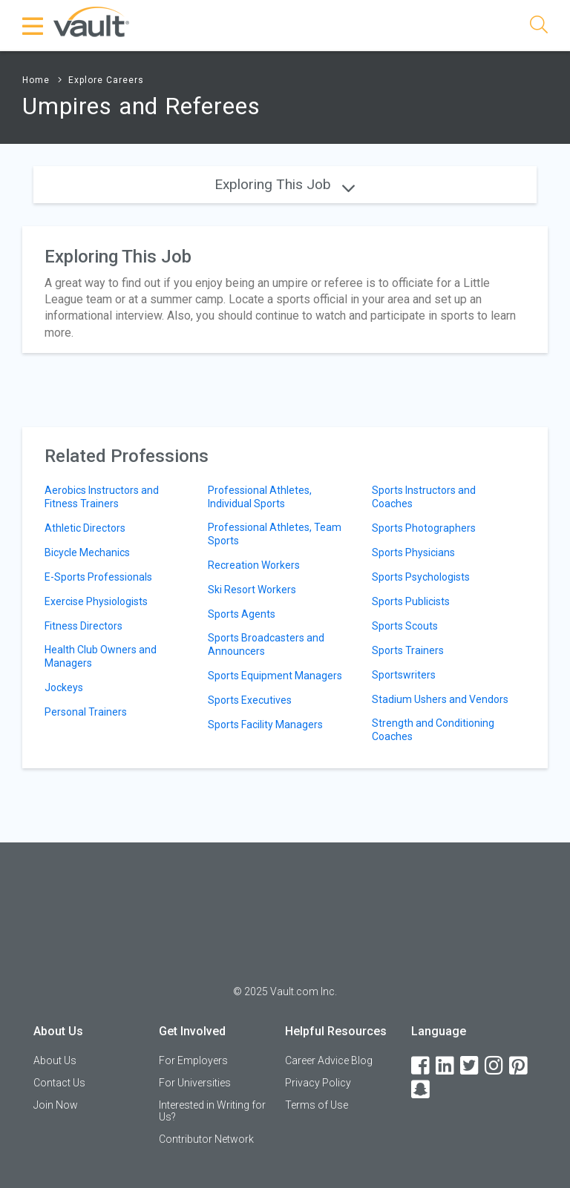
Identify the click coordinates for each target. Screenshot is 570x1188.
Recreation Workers (254, 565)
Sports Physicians (413, 552)
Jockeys (64, 687)
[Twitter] (470, 1066)
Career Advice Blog (329, 1060)
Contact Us (59, 1083)
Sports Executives (250, 700)
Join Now (55, 1105)
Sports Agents (241, 614)
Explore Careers (106, 80)
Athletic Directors (85, 528)
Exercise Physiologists (96, 601)
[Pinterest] (519, 1066)
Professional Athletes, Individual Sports (260, 496)
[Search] (539, 27)
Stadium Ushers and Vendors (440, 699)
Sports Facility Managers (265, 724)
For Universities (195, 1083)
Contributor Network (206, 1139)
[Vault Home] (91, 21)
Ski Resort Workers (252, 589)
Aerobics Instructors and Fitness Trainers (102, 496)
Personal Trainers (86, 712)
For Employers (193, 1060)
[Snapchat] (421, 1089)
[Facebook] (421, 1066)
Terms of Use (316, 1105)
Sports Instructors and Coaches (424, 496)
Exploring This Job (284, 184)
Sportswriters (404, 675)
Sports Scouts (405, 626)
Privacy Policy (318, 1083)
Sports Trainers (408, 650)
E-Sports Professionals (98, 577)
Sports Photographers (424, 528)
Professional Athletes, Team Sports (274, 534)
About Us (54, 1060)
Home (36, 80)
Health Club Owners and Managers (101, 656)
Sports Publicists (411, 601)
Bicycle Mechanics (87, 552)
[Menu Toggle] (33, 26)
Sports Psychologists (421, 577)
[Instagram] (495, 1066)
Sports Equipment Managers (275, 676)
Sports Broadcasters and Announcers (266, 644)
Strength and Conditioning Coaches (433, 729)
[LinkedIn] (446, 1066)
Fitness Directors (83, 626)
